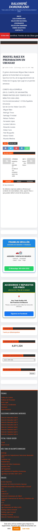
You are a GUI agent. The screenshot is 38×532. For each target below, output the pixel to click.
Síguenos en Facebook (19, 314)
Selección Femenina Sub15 (9, 432)
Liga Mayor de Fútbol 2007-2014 (11, 473)
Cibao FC (4, 491)
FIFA (2, 502)
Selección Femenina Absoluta (10, 517)
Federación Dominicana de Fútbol (11, 496)
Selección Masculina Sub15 (9, 422)
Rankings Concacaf (7, 514)
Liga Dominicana (19, 19)
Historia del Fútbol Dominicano (10, 464)
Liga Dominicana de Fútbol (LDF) (11, 507)
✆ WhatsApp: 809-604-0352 (19, 268)
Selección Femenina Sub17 (9, 429)
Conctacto (4, 407)
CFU (2, 489)
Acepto (16, 528)
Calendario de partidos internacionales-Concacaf (16, 486)
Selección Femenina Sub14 (9, 434)
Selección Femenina (19, 25)
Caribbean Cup (5, 459)
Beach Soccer (5, 445)
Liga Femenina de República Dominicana (13, 471)
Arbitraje (3, 453)
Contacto (19, 30)
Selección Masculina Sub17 (9, 420)
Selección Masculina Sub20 (9, 417)
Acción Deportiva (6, 482)
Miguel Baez (12, 143)
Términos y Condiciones (8, 404)
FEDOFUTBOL (5, 462)
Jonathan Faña (5, 466)
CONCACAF (4, 494)
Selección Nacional (19, 21)
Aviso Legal (4, 402)
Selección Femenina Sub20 (9, 427)
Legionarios (19, 23)
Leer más (25, 529)
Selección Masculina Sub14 (9, 425)
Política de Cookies (7, 397)
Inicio (19, 16)
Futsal (3, 442)
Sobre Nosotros (19, 28)
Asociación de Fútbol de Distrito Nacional (13, 484)
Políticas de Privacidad (8, 400)
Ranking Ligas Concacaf (8, 512)
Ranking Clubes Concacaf (9, 510)
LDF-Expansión (5, 469)
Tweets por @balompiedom (11, 332)
